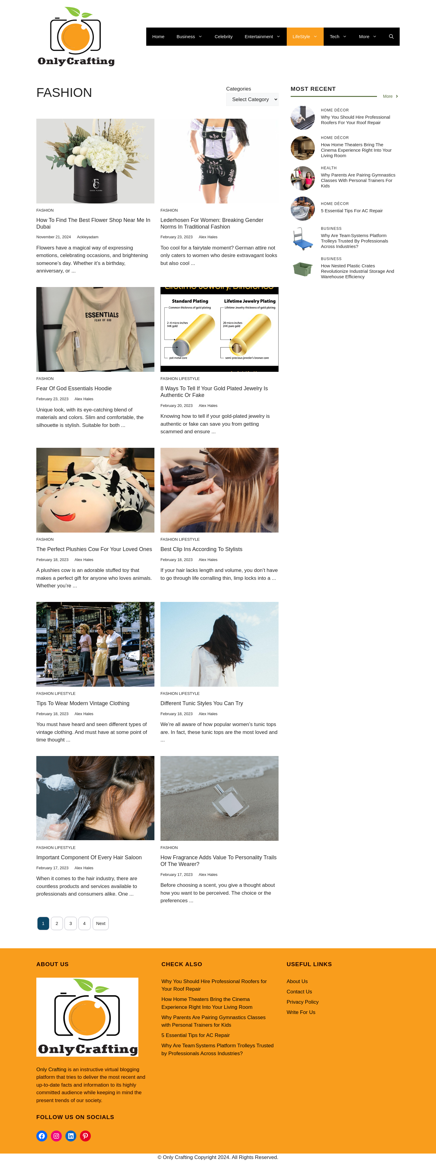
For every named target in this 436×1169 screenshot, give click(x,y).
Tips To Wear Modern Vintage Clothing (83, 703)
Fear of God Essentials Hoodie (74, 388)
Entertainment (265, 37)
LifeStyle (308, 37)
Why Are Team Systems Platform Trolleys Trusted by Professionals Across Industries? (354, 241)
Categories (238, 89)
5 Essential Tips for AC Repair (352, 210)
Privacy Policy (303, 1002)
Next (100, 923)
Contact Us (299, 992)
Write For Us (301, 1012)
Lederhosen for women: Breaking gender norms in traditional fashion (211, 223)
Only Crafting (51, 1069)
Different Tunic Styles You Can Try (201, 703)
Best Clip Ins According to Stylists (201, 549)
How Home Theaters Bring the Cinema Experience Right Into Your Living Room (356, 150)
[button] (391, 37)
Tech (341, 37)
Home (158, 36)
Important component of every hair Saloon (89, 857)
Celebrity (224, 36)
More (371, 37)
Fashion (45, 210)
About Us (297, 981)
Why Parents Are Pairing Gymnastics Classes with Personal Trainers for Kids (358, 180)
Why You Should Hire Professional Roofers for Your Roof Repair (355, 119)
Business (193, 37)
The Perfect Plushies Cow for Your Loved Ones (94, 549)
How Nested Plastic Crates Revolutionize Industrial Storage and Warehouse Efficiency (357, 271)
